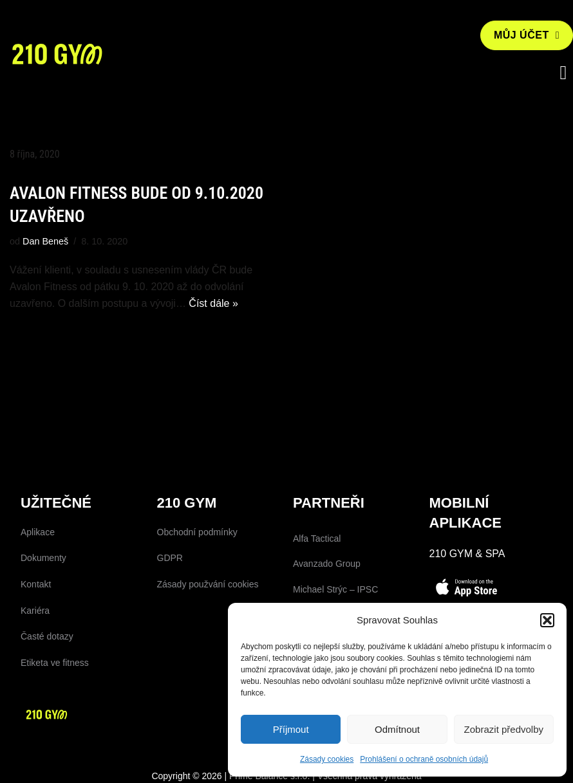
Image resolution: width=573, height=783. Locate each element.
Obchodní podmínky (197, 532)
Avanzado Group (327, 563)
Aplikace (38, 532)
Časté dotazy (47, 636)
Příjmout (291, 729)
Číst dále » (213, 303)
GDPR (170, 558)
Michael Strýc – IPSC (335, 589)
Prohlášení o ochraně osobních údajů (424, 759)
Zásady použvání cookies (208, 584)
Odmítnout (397, 729)
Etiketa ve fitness (55, 663)
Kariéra (35, 610)
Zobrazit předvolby (503, 729)
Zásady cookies (326, 759)
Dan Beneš (45, 241)
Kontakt (36, 584)
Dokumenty (43, 558)
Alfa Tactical (317, 538)
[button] (547, 620)
